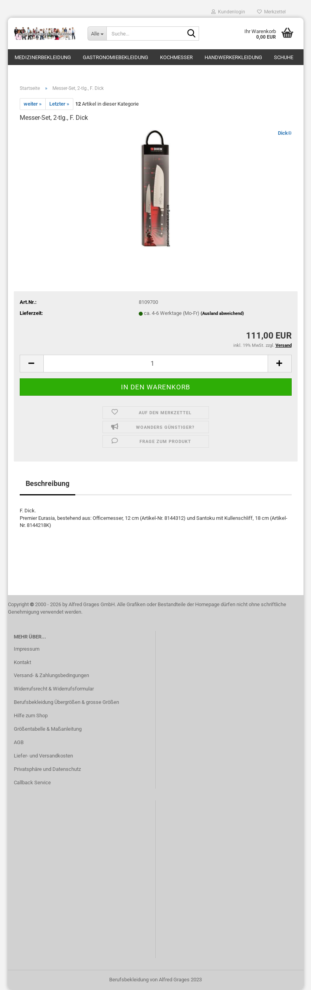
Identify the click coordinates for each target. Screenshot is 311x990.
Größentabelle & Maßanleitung (48, 729)
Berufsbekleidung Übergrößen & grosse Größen (66, 702)
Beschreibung (47, 483)
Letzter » (59, 104)
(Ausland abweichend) (222, 313)
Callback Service (32, 782)
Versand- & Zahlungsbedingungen (51, 675)
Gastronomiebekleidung (115, 57)
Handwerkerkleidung (233, 57)
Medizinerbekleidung (43, 57)
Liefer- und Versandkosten (43, 756)
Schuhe (283, 57)
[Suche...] (97, 33)
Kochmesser (176, 57)
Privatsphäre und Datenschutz (47, 769)
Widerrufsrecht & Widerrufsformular (54, 689)
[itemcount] (155, 363)
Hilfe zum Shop (31, 715)
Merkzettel (271, 12)
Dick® (285, 133)
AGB (19, 742)
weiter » (33, 104)
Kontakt (22, 662)
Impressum (26, 649)
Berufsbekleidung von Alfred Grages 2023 (155, 980)
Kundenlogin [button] (228, 12)
